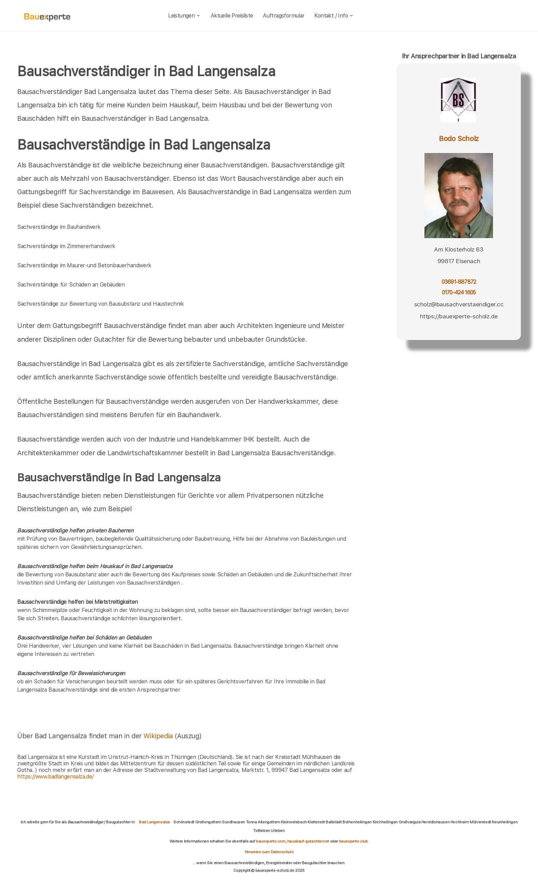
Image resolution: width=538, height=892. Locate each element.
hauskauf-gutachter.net (308, 841)
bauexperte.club (353, 841)
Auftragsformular (283, 15)
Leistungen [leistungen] (184, 15)
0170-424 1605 (459, 292)
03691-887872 (459, 282)
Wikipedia (159, 736)
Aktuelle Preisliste (232, 15)
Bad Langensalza (154, 822)
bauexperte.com (270, 841)
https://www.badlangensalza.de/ (55, 776)
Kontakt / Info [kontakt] (334, 15)
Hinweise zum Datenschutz (269, 851)
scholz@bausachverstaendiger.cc (459, 304)
